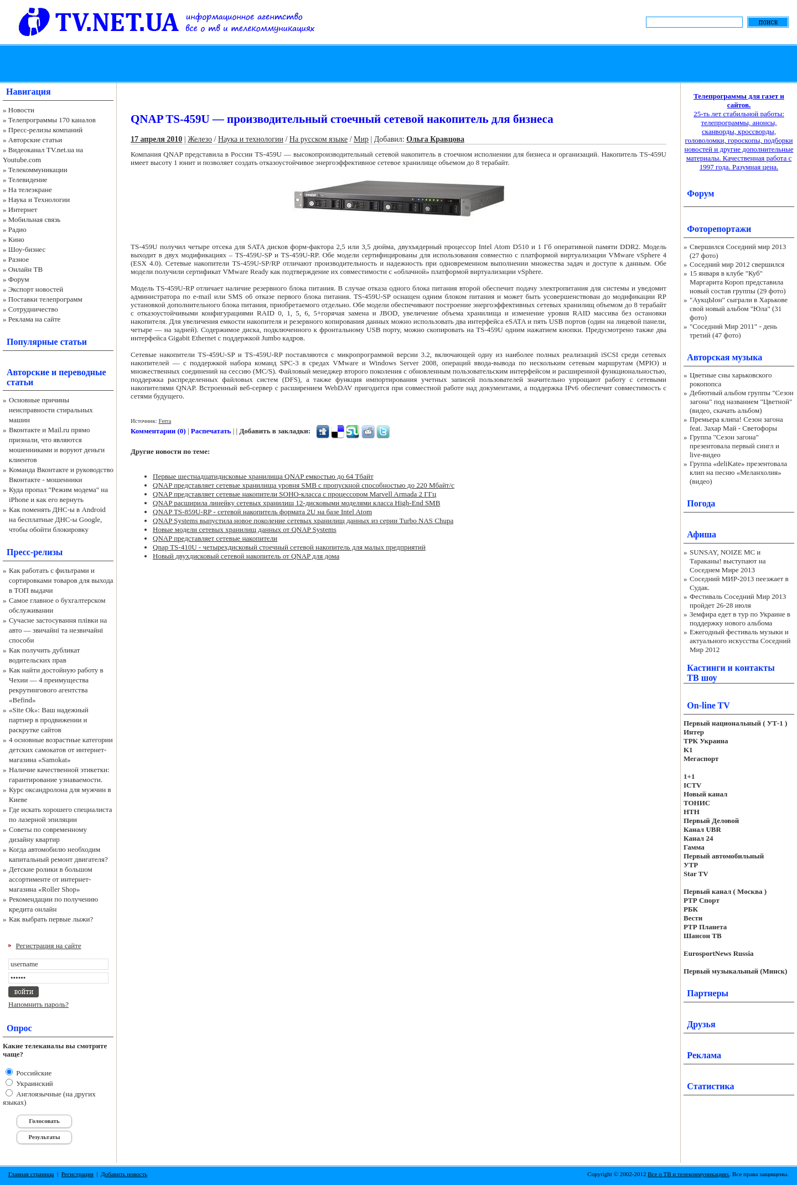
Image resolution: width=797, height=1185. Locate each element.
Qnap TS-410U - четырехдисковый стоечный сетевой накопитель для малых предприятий (289, 547)
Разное (18, 259)
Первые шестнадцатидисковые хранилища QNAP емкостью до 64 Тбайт (263, 476)
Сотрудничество (33, 309)
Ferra (164, 420)
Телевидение (28, 179)
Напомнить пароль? (38, 1004)
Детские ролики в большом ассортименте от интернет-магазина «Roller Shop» (50, 879)
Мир (361, 139)
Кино (16, 239)
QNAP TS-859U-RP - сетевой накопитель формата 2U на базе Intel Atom (262, 512)
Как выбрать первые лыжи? (51, 919)
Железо (200, 139)
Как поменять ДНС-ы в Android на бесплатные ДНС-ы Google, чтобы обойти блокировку (57, 519)
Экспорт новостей (36, 289)
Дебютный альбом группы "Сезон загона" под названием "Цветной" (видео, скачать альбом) (742, 402)
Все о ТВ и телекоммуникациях (688, 1174)
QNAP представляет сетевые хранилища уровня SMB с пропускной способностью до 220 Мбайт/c (303, 485)
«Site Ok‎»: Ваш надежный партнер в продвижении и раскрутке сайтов (49, 720)
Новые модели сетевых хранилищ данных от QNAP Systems (245, 529)
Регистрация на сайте (48, 945)
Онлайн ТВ (25, 269)
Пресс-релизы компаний (45, 130)
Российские (32, 1073)
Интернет (23, 209)
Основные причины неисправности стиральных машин (51, 410)
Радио (17, 229)
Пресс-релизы (35, 552)
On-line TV (708, 705)
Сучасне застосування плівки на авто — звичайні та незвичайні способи (58, 630)
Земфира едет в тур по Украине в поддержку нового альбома (740, 618)
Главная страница (31, 1174)
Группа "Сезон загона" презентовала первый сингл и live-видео (734, 446)
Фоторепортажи (719, 229)
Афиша (701, 534)
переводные (82, 372)
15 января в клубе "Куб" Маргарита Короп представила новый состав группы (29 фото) (738, 282)
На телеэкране (30, 189)
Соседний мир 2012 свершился (737, 264)
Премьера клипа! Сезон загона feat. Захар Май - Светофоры (736, 423)
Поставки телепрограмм (45, 299)
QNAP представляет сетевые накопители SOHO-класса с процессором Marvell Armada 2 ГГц (294, 494)
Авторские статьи (35, 140)
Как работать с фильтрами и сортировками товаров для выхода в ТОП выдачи (61, 580)
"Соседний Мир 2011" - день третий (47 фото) (733, 330)
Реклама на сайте (34, 319)
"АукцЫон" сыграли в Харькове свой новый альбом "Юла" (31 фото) (739, 309)
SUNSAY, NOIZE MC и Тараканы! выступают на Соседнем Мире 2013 (727, 561)
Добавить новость (124, 1174)
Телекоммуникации (38, 169)
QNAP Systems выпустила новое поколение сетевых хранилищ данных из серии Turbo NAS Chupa (303, 520)
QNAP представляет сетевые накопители (215, 538)
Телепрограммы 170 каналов (52, 120)
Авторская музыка (724, 357)
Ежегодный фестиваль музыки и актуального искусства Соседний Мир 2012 (740, 641)
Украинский (33, 1083)
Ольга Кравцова (435, 139)
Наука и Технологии (39, 199)
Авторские (28, 372)
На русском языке (318, 139)
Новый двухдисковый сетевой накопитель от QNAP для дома (246, 556)
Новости (21, 110)
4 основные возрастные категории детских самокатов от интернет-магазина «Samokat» (61, 750)
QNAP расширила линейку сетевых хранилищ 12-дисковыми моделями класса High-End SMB (296, 503)
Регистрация (77, 1174)
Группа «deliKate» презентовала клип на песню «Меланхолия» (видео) (738, 472)
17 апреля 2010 (156, 139)
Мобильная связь (34, 219)
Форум (18, 279)
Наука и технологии (250, 139)
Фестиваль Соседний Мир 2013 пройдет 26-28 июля (738, 600)
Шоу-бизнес (26, 249)
